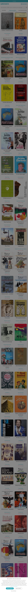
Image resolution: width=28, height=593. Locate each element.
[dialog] (14, 585)
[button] (14, 591)
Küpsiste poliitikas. (15, 586)
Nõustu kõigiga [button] (10, 588)
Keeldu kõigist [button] (18, 588)
